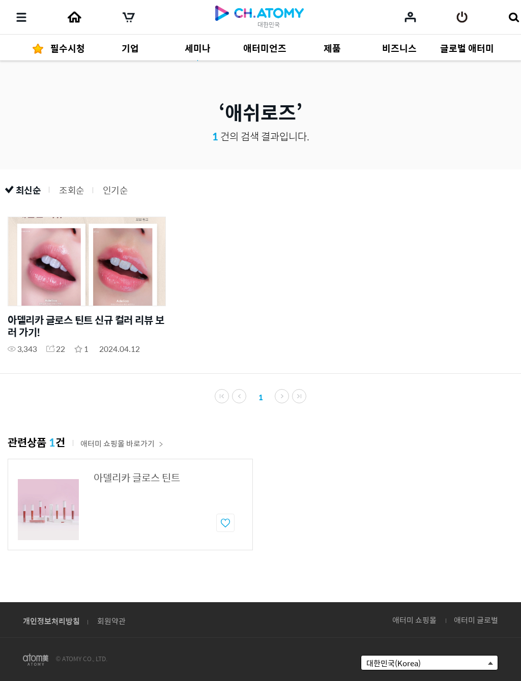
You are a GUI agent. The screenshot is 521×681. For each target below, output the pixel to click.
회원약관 (111, 621)
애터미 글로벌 (476, 620)
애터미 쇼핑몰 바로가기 (121, 443)
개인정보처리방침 (51, 621)
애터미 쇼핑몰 (414, 620)
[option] (130, 504)
